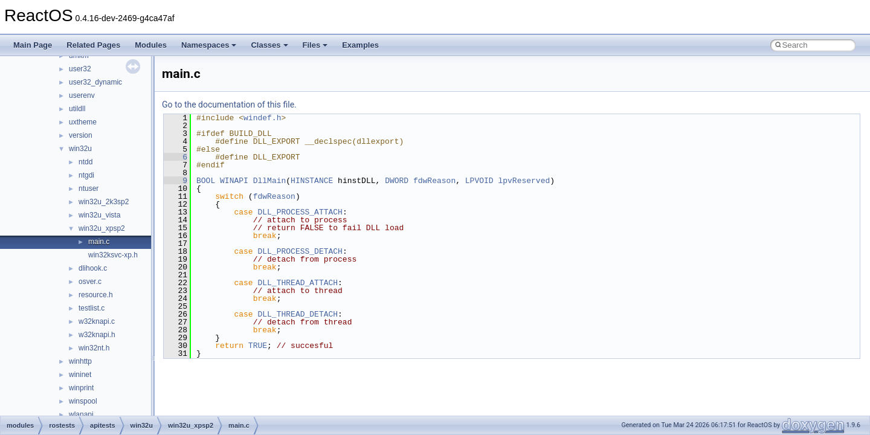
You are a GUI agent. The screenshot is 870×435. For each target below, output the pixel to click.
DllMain (269, 180)
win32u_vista (99, 215)
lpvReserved (524, 180)
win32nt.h (94, 348)
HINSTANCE (312, 180)
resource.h (96, 295)
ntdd (85, 162)
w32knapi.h (97, 334)
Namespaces (209, 45)
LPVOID (479, 180)
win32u (80, 148)
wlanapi (81, 414)
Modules (151, 45)
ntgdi (86, 175)
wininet (80, 374)
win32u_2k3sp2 (104, 202)
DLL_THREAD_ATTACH (297, 282)
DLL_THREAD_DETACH (297, 314)
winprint (81, 388)
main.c (98, 241)
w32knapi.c (97, 321)
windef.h (262, 117)
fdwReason (434, 180)
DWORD (396, 180)
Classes (269, 45)
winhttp (80, 361)
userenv (82, 95)
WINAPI (234, 180)
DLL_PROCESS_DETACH (299, 251)
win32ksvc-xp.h (113, 255)
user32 (80, 69)
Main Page (32, 45)
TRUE (257, 345)
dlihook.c (93, 268)
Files (315, 45)
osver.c (90, 281)
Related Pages (93, 45)
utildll (77, 109)
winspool (83, 401)
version (80, 135)
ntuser (88, 188)
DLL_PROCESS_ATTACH (299, 212)
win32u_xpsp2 (102, 228)
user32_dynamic (95, 82)
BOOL (205, 180)
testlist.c (92, 308)
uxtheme (83, 122)
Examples (360, 45)
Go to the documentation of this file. (229, 104)
